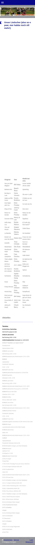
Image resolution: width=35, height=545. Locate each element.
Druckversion (7, 540)
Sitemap (16, 540)
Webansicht (29, 542)
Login (31, 540)
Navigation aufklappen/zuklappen (17, 2)
